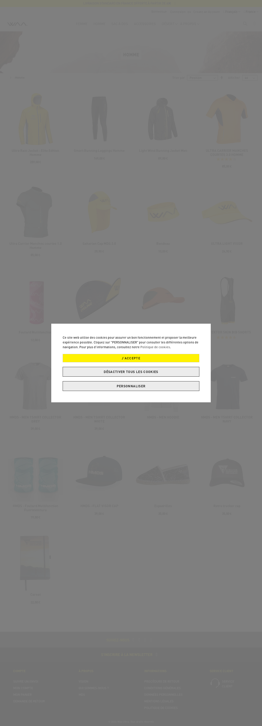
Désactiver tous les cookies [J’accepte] (131, 372)
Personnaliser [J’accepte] (131, 386)
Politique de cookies (155, 347)
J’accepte (131, 358)
